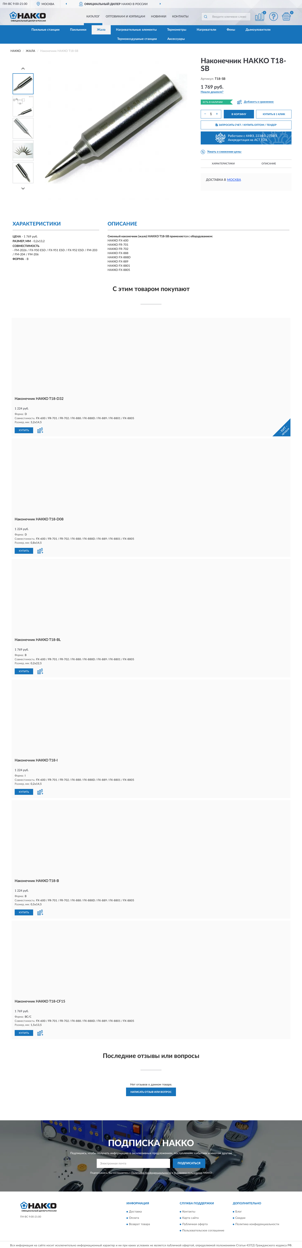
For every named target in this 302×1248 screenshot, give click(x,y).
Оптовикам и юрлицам (125, 16)
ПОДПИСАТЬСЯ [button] (189, 1161)
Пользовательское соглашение (203, 1228)
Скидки (240, 1216)
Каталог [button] (93, 16)
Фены (231, 29)
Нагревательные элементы (136, 29)
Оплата (134, 1216)
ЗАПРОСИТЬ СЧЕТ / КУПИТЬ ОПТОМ (246, 125)
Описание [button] (269, 163)
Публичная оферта (195, 1222)
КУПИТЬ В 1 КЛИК (274, 114)
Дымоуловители (258, 29)
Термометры (176, 29)
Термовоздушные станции (137, 39)
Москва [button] (234, 179)
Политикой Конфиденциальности (151, 1171)
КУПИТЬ (24, 430)
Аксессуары (176, 39)
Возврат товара (139, 1222)
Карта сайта (190, 1216)
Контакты (180, 16)
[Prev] (23, 68)
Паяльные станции (45, 29)
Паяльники (78, 29)
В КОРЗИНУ (239, 114)
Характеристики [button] (223, 163)
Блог (238, 1210)
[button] (273, 16)
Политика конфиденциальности (257, 1222)
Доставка (135, 1210)
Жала (101, 29)
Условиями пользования (188, 1171)
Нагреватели (206, 29)
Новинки (158, 16)
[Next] (23, 188)
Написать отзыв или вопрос (151, 1090)
